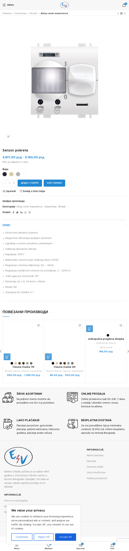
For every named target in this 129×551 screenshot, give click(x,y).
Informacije (95, 450)
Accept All (65, 537)
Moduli (34, 13)
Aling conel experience (54, 13)
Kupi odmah (54, 183)
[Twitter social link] (17, 212)
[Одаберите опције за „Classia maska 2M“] (48, 356)
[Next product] (124, 13)
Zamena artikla (95, 467)
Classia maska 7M (23, 367)
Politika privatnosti (97, 478)
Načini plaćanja (95, 455)
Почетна (7, 13)
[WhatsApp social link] (26, 212)
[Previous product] (118, 13)
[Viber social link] (30, 212)
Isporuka (91, 461)
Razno (112, 343)
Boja (5, 169)
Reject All (43, 537)
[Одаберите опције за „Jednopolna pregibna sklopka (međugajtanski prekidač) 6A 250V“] (89, 328)
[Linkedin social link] (21, 212)
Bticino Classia (21, 371)
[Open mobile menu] (8, 5)
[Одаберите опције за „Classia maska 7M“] (7, 356)
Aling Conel (106, 347)
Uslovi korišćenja (96, 472)
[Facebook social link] (13, 212)
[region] (44, 524)
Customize (22, 537)
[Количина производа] (9, 183)
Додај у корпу (30, 183)
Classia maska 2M (64, 367)
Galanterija (21, 13)
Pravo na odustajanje (16, 501)
